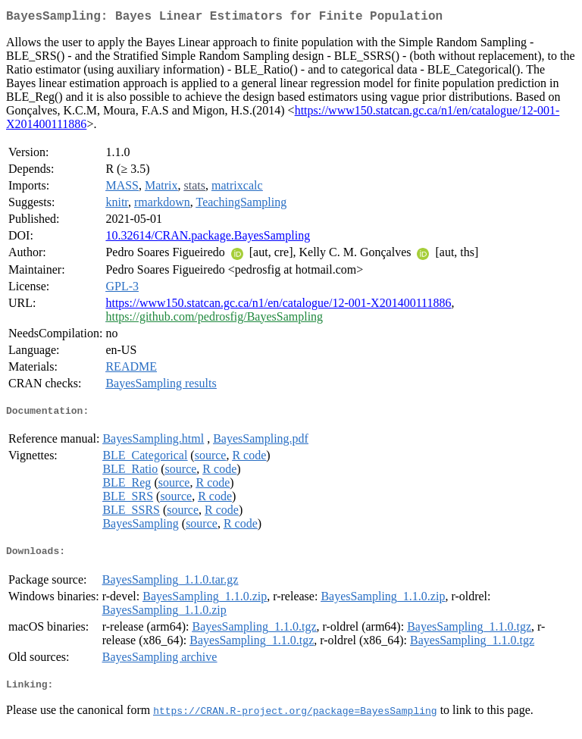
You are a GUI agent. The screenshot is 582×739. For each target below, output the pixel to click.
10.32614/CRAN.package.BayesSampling (207, 238)
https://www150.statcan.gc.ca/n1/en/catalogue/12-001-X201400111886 (278, 305)
